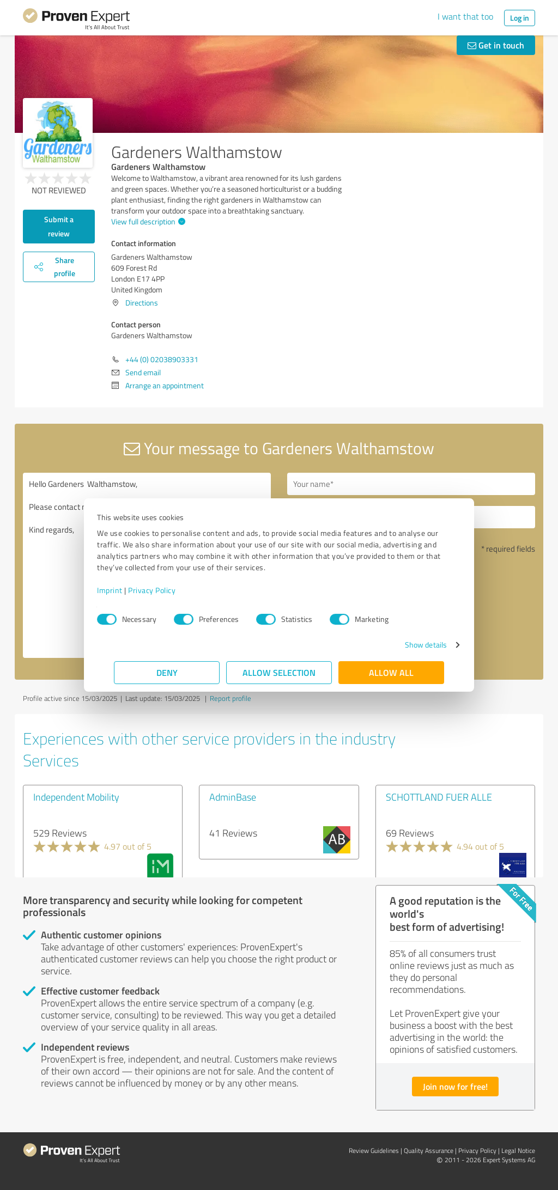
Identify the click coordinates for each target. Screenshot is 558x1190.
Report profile (230, 698)
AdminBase (232, 796)
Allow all (391, 672)
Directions (141, 302)
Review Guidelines (374, 1150)
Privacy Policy (168, 590)
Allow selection (279, 672)
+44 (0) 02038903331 (161, 359)
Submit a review (59, 226)
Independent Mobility (76, 796)
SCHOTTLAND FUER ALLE (439, 796)
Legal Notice (518, 1150)
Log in (519, 18)
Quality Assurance (428, 1150)
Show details (409, 644)
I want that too (465, 16)
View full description (147, 221)
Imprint (127, 590)
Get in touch (496, 45)
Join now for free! (455, 1086)
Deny (167, 672)
